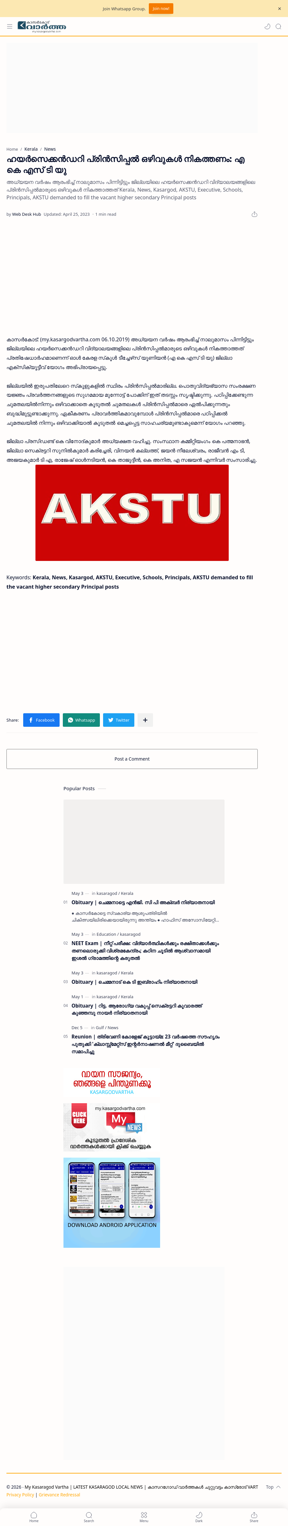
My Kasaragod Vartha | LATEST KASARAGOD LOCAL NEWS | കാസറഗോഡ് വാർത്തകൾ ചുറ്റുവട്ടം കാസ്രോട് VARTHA (144, 1487)
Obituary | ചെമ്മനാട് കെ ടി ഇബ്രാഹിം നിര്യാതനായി (134, 982)
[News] (113, 1027)
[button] (267, 26)
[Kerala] (127, 893)
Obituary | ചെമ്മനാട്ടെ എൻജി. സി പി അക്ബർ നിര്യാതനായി (143, 902)
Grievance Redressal (59, 1495)
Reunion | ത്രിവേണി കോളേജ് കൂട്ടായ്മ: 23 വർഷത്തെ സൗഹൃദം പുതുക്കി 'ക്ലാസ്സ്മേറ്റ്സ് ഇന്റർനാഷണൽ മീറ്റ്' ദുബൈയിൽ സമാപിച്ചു (145, 1044)
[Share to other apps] (145, 720)
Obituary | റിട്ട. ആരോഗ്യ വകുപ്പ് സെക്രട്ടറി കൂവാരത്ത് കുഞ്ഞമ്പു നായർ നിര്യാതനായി (137, 1009)
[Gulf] (101, 1027)
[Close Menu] (280, 9)
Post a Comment (132, 759)
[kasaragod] (108, 893)
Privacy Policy (20, 1495)
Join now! (161, 8)
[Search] (278, 26)
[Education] (108, 934)
